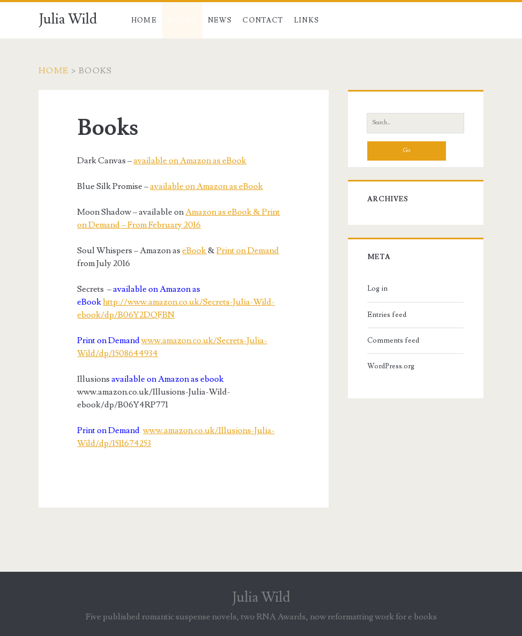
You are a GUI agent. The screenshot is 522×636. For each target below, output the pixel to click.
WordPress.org (390, 366)
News (220, 20)
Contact (263, 20)
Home (144, 20)
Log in (377, 288)
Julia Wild (68, 19)
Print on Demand (247, 250)
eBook (194, 250)
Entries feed (386, 315)
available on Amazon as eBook (189, 160)
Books (183, 20)
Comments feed (393, 340)
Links (307, 20)
